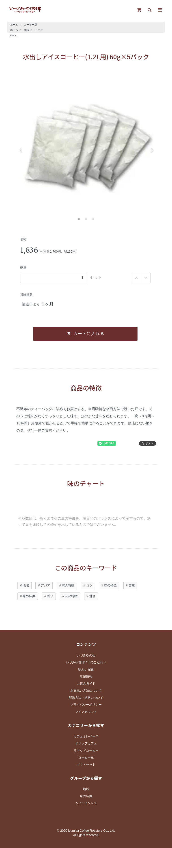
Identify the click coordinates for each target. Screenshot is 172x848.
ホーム (14, 24)
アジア (39, 30)
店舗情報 (86, 676)
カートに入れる (85, 333)
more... (14, 35)
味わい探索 (86, 669)
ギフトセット (86, 764)
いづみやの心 (86, 655)
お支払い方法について (86, 690)
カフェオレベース (86, 736)
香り (50, 596)
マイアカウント (86, 712)
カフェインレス (86, 803)
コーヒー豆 (30, 24)
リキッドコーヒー (86, 750)
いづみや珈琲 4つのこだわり (86, 662)
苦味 (132, 585)
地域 (26, 30)
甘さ (92, 596)
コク (89, 585)
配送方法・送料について (86, 697)
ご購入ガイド (86, 683)
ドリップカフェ (86, 743)
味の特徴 (68, 585)
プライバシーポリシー (86, 704)
